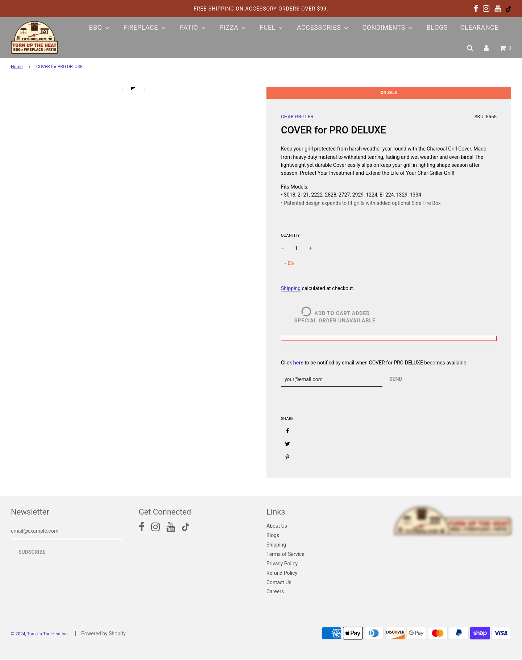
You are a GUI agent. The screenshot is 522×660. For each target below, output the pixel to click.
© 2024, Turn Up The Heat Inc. (40, 634)
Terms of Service (285, 555)
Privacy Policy (282, 564)
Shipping (291, 288)
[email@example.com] (67, 532)
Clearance (479, 27)
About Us (276, 526)
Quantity (290, 235)
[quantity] (296, 248)
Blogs (437, 27)
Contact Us (278, 583)
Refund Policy (281, 574)
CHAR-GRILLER (297, 116)
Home (16, 66)
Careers (275, 592)
